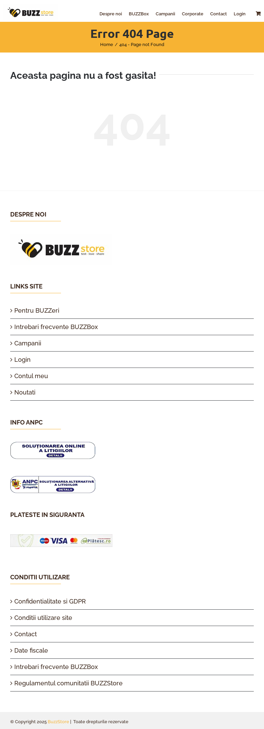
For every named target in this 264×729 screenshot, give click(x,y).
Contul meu (31, 376)
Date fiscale (31, 650)
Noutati (24, 392)
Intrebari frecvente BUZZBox (56, 326)
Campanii (27, 343)
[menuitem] (110, 13)
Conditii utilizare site (43, 617)
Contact (25, 634)
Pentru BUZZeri (36, 310)
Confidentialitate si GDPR (50, 601)
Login (22, 359)
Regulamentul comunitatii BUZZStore (68, 683)
